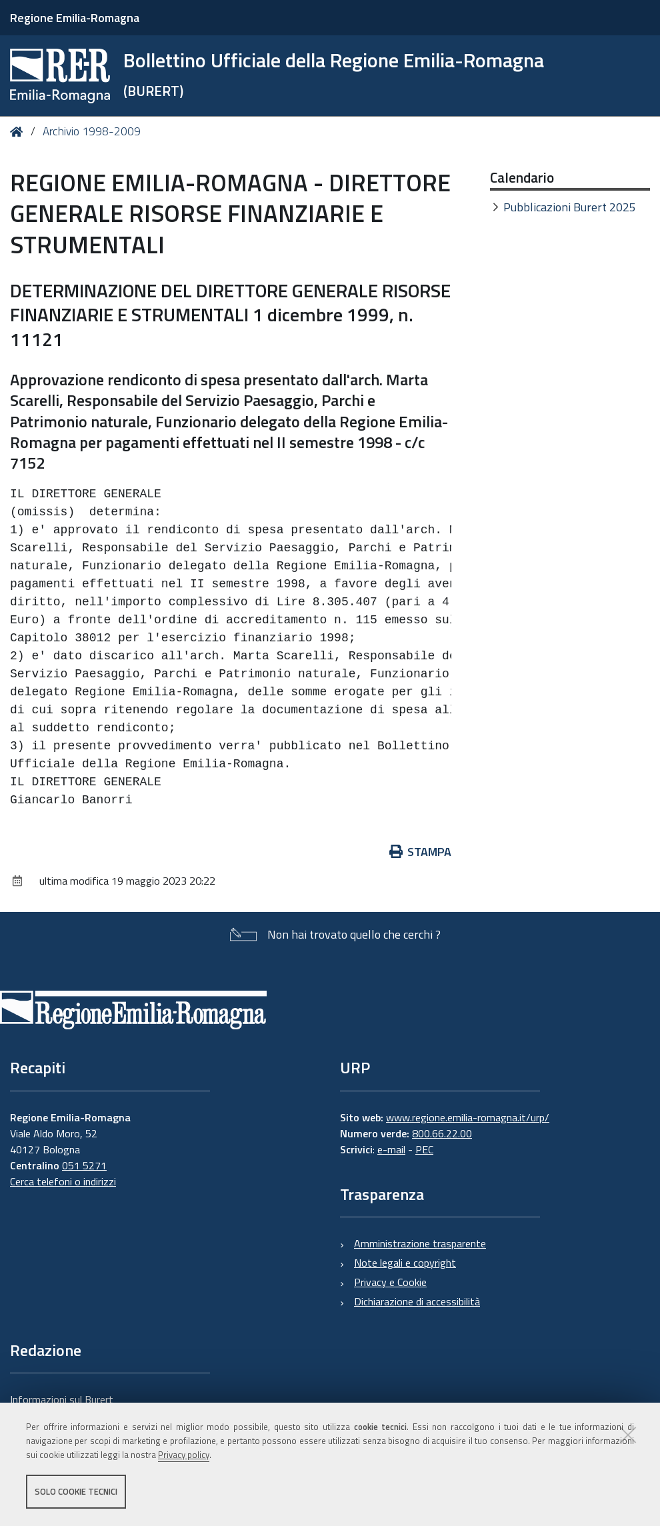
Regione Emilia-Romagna (74, 18)
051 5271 (84, 1165)
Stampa (420, 852)
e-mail (391, 1149)
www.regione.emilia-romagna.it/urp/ (467, 1117)
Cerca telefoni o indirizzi (63, 1181)
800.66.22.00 (442, 1133)
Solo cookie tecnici (76, 1491)
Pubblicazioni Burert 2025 (569, 207)
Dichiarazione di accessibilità (417, 1301)
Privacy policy (183, 1454)
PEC (424, 1149)
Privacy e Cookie (390, 1282)
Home (19, 131)
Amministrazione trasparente (420, 1243)
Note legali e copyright (405, 1263)
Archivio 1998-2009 (92, 131)
